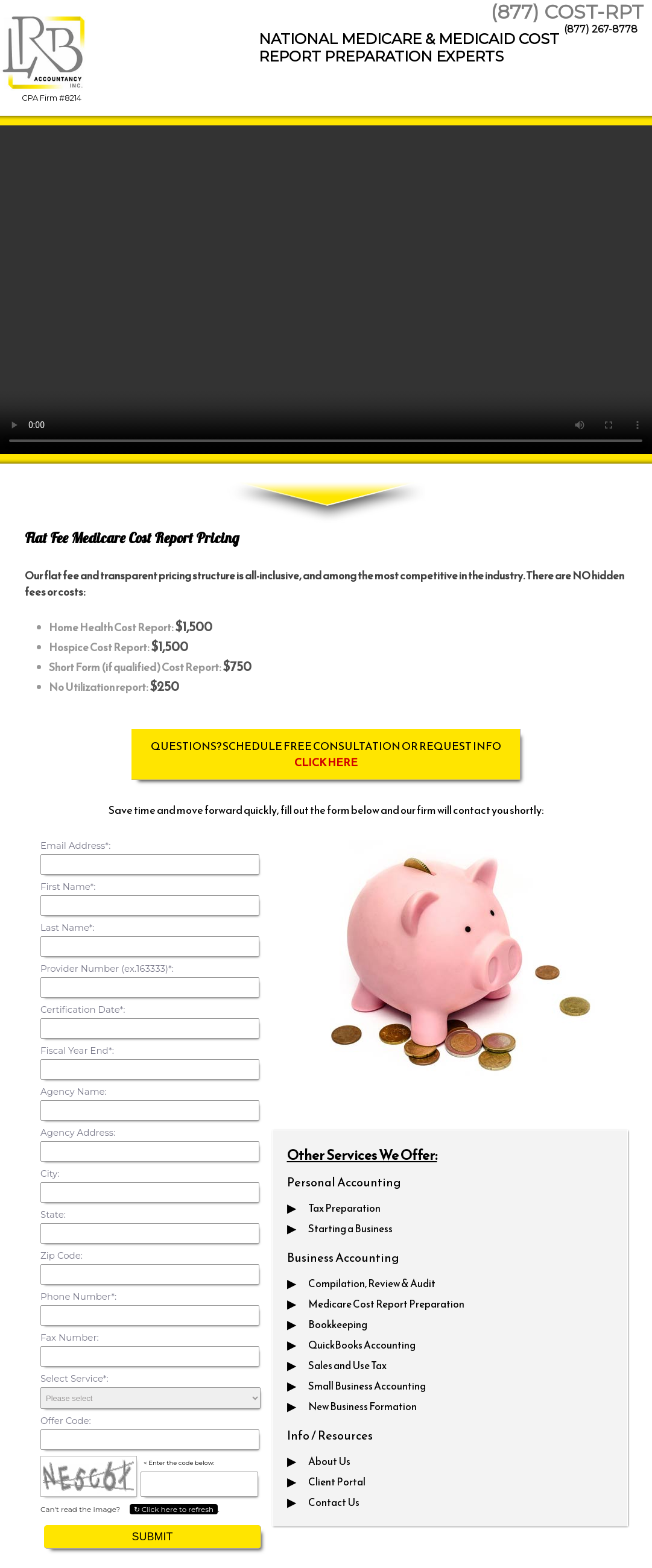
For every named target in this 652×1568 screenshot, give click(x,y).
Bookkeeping (337, 1324)
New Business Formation (362, 1406)
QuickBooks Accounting (362, 1345)
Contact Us (333, 1502)
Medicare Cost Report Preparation (386, 1304)
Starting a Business (350, 1228)
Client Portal (337, 1482)
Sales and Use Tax (347, 1365)
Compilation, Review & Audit (371, 1283)
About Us (329, 1461)
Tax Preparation (344, 1208)
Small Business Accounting (367, 1386)
